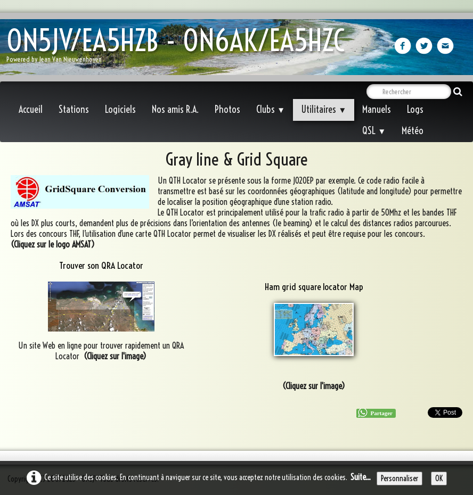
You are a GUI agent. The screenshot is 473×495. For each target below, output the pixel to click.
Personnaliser (399, 478)
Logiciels (120, 109)
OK (439, 478)
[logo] (179, 48)
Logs (415, 109)
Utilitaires (323, 109)
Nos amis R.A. (175, 109)
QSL (374, 131)
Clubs (270, 109)
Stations (74, 109)
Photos (227, 109)
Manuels (376, 109)
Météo (412, 131)
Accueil (31, 109)
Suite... (360, 477)
